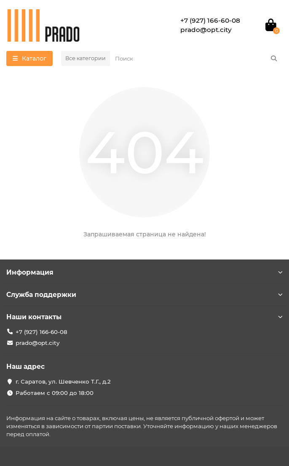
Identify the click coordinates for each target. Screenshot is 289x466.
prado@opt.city (37, 342)
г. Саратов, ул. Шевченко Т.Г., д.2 (63, 381)
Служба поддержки (144, 295)
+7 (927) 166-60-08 (41, 331)
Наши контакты (144, 317)
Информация (144, 272)
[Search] (196, 58)
